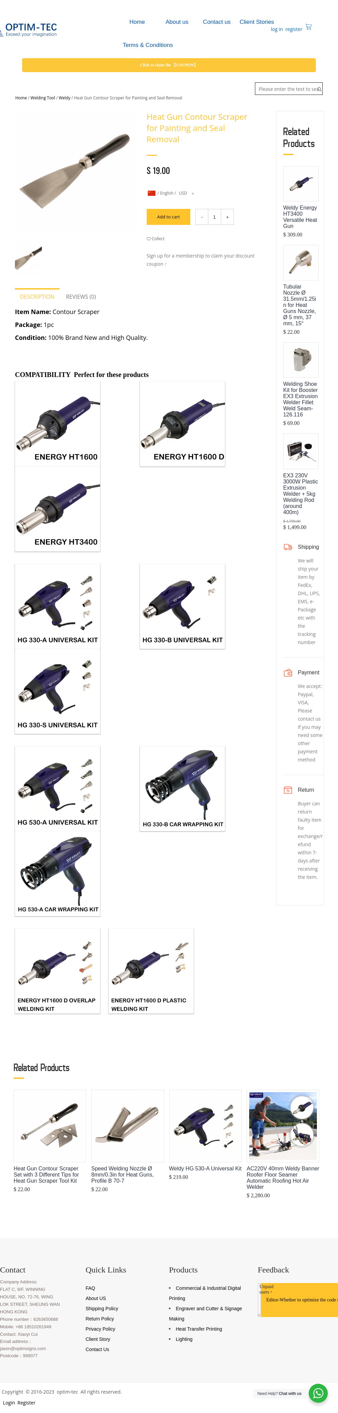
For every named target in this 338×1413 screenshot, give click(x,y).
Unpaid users (266, 1289)
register (293, 29)
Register (26, 1403)
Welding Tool (43, 98)
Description (37, 296)
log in (276, 29)
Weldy (64, 98)
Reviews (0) (81, 296)
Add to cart (166, 217)
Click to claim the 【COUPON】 (169, 65)
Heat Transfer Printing (199, 1329)
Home (21, 98)
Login (8, 1403)
